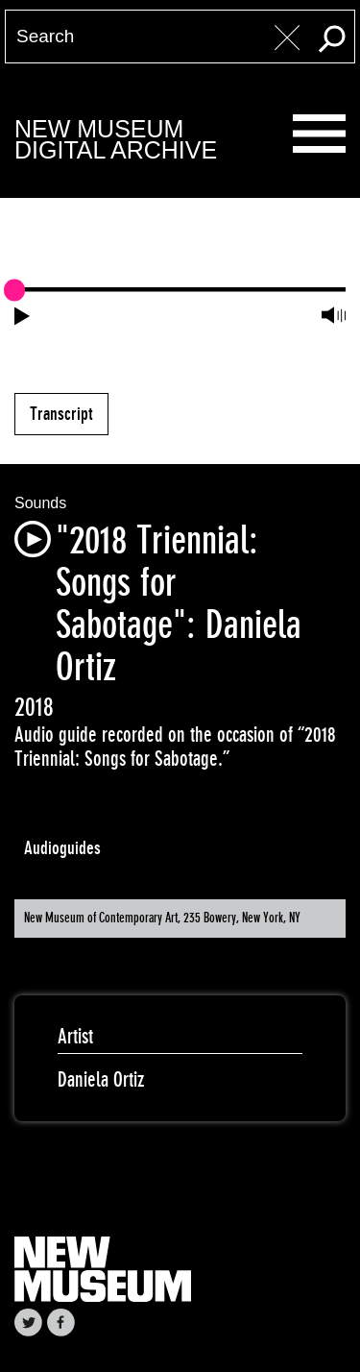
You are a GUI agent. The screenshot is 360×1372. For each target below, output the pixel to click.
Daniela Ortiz (101, 1079)
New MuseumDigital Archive (115, 139)
